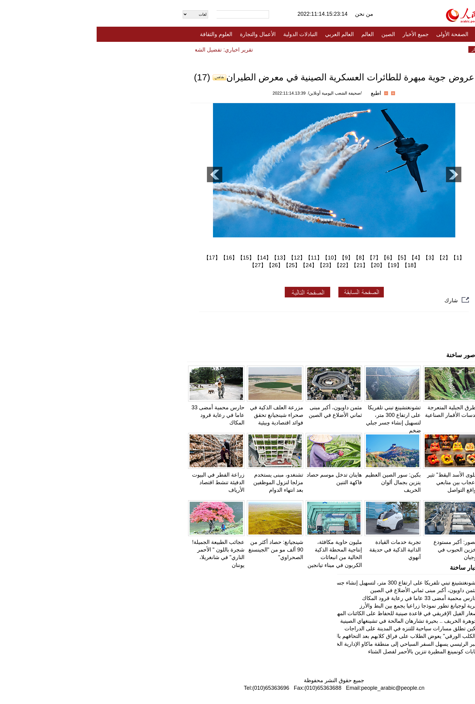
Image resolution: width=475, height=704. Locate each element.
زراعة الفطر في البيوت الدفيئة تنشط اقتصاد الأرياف (121, 482)
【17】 (115, 258)
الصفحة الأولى (356, 34)
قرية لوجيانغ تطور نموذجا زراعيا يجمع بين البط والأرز (322, 606)
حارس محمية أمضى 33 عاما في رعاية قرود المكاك (121, 415)
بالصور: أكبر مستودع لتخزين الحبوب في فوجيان (360, 549)
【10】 (234, 258)
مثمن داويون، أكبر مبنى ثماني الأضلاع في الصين (327, 590)
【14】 (166, 258)
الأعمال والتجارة (161, 34)
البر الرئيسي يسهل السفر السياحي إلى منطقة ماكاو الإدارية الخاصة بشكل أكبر (293, 644)
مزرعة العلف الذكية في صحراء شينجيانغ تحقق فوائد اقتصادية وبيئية (180, 415)
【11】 (217, 258)
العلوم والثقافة (119, 34)
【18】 (313, 265)
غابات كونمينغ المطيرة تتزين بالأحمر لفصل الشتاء (326, 652)
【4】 (319, 258)
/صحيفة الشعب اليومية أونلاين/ (238, 93)
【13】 (183, 258)
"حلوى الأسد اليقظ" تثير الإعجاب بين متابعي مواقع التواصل (357, 482)
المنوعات (259, 49)
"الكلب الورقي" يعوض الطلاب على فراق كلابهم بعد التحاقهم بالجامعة (303, 636)
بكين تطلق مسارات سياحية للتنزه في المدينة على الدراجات (314, 628)
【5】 (305, 258)
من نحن (267, 14)
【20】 (279, 265)
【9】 (250, 258)
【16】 (132, 258)
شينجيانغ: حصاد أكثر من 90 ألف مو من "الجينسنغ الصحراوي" (179, 549)
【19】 (296, 265)
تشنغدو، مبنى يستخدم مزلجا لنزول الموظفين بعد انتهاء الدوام (182, 482)
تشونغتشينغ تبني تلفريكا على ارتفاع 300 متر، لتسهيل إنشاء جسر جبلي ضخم (296, 583)
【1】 (361, 258)
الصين (291, 34)
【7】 (277, 258)
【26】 (178, 265)
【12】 (200, 258)
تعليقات (232, 49)
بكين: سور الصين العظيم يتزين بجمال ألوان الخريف (296, 482)
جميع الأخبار (319, 34)
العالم (271, 34)
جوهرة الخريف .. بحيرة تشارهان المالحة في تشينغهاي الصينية (312, 621)
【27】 (161, 265)
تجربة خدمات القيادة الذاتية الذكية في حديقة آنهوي (298, 549)
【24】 (212, 265)
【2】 (347, 258)
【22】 (246, 265)
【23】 (229, 265)
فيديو (211, 49)
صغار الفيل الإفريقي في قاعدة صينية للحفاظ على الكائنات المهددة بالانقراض (295, 613)
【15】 (149, 258)
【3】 (333, 258)
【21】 (262, 265)
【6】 (291, 258)
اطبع (279, 93)
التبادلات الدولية (204, 34)
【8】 (264, 258)
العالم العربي (242, 34)
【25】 (195, 265)
